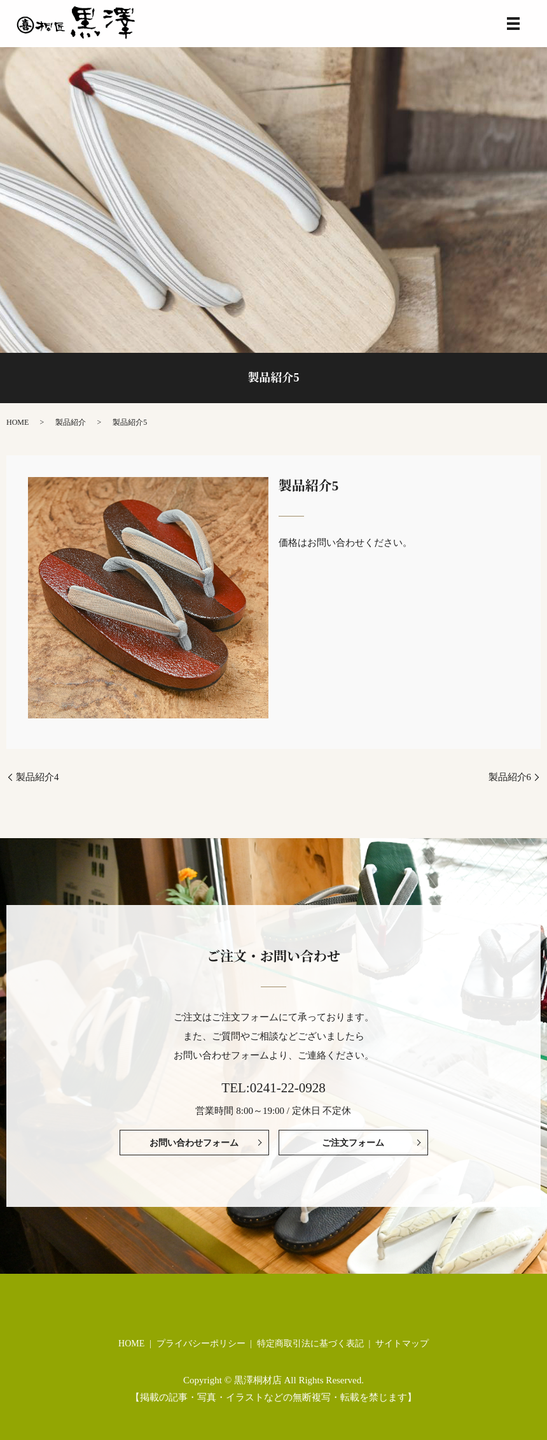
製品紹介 (70, 422)
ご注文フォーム (353, 1143)
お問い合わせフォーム (194, 1143)
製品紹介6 (510, 777)
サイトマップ (402, 1343)
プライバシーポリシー (201, 1343)
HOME (17, 422)
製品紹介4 (37, 777)
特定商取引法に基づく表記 (310, 1343)
